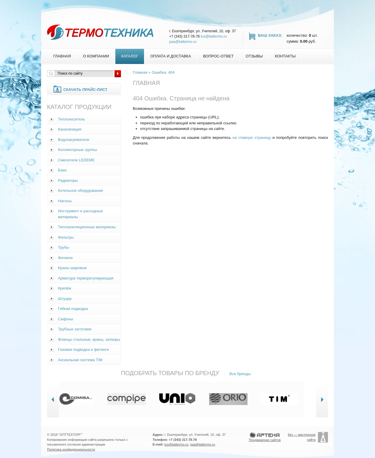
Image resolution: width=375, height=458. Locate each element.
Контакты (285, 56)
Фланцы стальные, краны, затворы (89, 339)
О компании (96, 56)
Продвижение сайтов (265, 440)
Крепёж (64, 288)
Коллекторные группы (77, 149)
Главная (62, 56)
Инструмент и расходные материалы (80, 214)
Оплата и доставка (170, 56)
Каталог (129, 56)
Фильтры (66, 237)
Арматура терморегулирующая (85, 278)
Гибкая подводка (73, 308)
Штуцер (65, 298)
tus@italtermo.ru (214, 36)
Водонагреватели (73, 139)
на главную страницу (251, 137)
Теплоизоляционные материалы (87, 227)
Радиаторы (68, 180)
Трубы (63, 247)
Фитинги (65, 257)
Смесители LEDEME (76, 160)
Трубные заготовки (74, 329)
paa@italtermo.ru (182, 42)
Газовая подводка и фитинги (83, 349)
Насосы (65, 201)
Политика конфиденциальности (71, 449)
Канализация (69, 129)
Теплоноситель (71, 119)
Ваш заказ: (270, 35)
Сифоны (65, 319)
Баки (62, 170)
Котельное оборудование (80, 190)
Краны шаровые (72, 268)
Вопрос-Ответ (218, 56)
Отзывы (254, 56)
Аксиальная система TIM (80, 360)
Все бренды (240, 374)
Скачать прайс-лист (85, 89)
